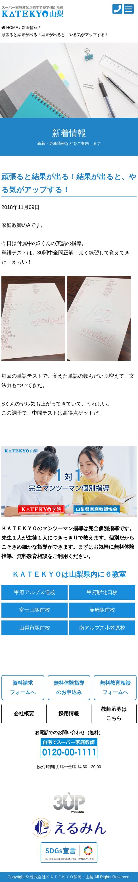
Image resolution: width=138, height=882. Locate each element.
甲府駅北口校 (102, 592)
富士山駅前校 (34, 610)
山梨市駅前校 (34, 628)
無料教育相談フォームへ (115, 687)
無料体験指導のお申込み (69, 687)
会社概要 (24, 713)
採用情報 (68, 713)
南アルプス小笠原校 (102, 628)
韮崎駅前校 (102, 610)
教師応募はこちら (114, 713)
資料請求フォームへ (22, 687)
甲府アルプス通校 (34, 592)
